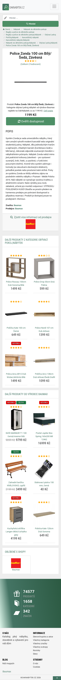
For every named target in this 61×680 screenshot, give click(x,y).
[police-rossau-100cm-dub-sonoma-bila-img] (16, 268)
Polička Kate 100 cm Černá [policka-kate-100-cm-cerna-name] (16, 329)
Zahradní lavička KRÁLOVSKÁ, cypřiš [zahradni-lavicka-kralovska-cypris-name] (16, 484)
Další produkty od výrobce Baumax (26, 394)
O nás (35, 663)
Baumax (17, 205)
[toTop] (57, 678)
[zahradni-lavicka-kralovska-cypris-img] (16, 469)
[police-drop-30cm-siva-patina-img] (44, 268)
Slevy (35, 654)
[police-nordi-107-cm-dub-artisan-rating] (44, 301)
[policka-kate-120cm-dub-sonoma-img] (44, 515)
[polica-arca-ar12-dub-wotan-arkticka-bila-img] (16, 360)
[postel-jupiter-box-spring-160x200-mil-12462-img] (44, 420)
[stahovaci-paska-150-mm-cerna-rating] (44, 456)
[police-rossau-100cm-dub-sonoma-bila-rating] (16, 255)
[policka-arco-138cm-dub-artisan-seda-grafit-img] (44, 360)
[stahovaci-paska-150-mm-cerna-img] (44, 469)
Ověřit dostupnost (30, 121)
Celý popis (48, 110)
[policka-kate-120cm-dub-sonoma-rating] (44, 502)
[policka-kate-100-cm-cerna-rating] (16, 301)
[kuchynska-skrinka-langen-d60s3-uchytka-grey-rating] (16, 502)
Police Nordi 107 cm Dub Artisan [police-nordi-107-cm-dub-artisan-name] (44, 329)
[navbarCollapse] (54, 6)
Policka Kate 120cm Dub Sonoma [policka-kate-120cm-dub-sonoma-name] (44, 530)
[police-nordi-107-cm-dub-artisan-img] (44, 314)
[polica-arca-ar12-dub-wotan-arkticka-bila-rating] (16, 347)
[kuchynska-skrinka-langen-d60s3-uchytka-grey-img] (16, 515)
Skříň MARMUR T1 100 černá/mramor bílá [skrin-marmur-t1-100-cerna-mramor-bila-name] (16, 435)
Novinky (36, 650)
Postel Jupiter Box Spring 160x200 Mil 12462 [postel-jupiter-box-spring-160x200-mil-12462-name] (44, 436)
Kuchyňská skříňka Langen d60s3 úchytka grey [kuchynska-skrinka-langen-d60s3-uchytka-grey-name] (16, 531)
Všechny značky (40, 643)
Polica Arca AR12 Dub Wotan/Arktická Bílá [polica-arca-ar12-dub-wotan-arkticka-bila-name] (16, 375)
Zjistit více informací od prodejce (30, 222)
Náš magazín (8, 663)
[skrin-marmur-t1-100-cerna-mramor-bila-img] (16, 420)
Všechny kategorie (41, 640)
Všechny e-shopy (40, 647)
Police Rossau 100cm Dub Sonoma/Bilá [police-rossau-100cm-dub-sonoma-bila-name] (16, 283)
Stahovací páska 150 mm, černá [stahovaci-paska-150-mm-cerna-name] (44, 484)
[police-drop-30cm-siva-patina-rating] (44, 255)
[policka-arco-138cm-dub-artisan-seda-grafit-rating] (44, 347)
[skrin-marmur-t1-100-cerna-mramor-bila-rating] (16, 407)
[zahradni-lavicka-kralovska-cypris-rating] (16, 456)
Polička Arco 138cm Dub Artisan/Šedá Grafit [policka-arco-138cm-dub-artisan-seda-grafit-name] (44, 375)
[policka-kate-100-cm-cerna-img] (16, 314)
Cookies (36, 667)
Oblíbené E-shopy (15, 551)
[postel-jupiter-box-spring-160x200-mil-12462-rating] (44, 407)
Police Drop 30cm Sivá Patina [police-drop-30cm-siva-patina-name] (44, 283)
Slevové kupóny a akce (43, 637)
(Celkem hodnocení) (30, 64)
